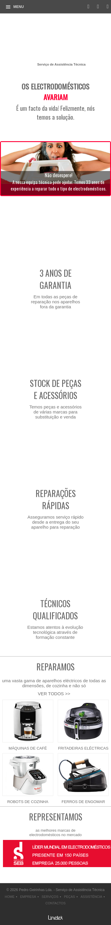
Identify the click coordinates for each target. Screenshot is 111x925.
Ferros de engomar (83, 801)
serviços (50, 896)
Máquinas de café (28, 748)
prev (4, 872)
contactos (55, 903)
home (10, 896)
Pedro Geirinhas (56, 39)
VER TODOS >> (54, 693)
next (19, 872)
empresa (28, 896)
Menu (18, 7)
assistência (91, 896)
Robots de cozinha (27, 801)
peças (69, 896)
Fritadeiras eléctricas (83, 748)
